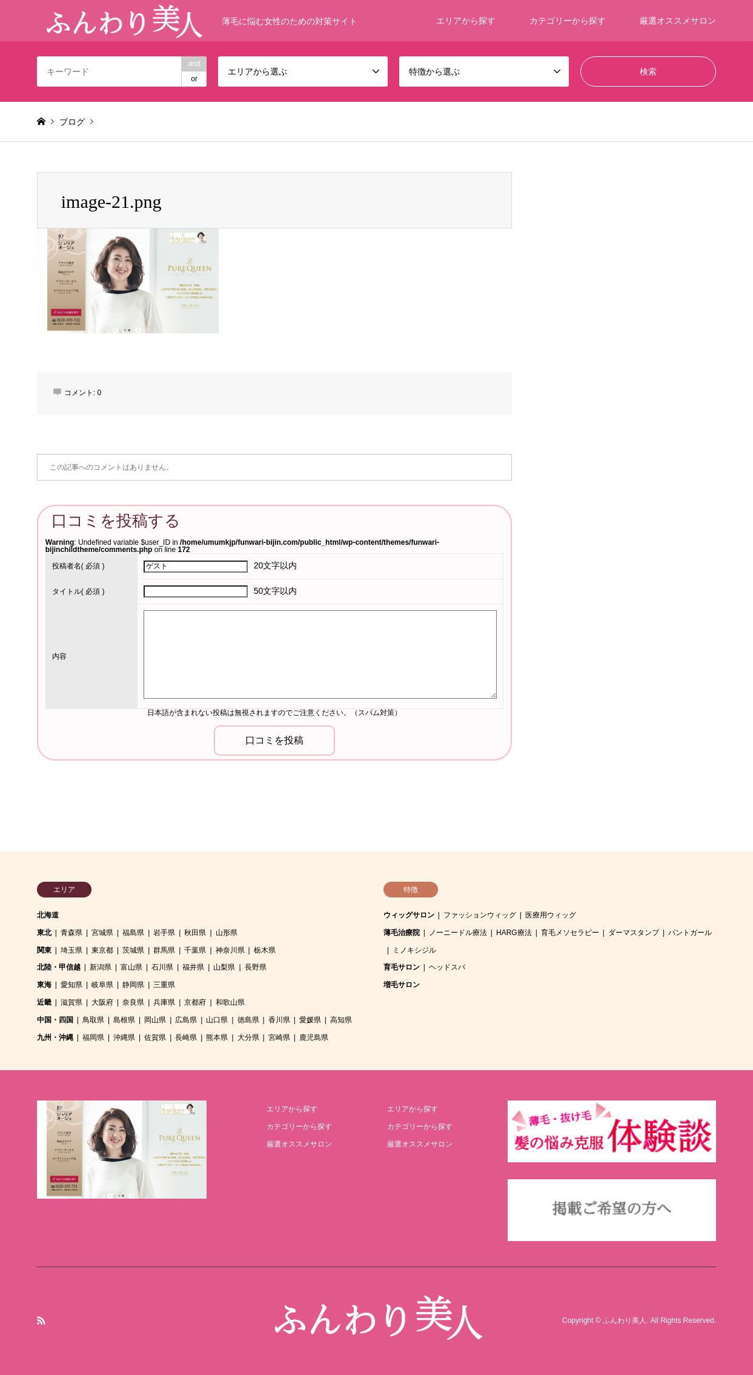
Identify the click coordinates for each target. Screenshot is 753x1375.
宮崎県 (279, 1037)
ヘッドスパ (447, 967)
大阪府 (102, 1002)
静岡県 (133, 984)
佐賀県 (155, 1037)
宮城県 (102, 932)
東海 (44, 984)
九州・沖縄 (55, 1037)
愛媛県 (310, 1020)
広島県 (186, 1020)
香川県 (279, 1020)
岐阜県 (102, 984)
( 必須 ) (78, 566)
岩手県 (164, 932)
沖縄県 (124, 1037)
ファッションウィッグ (479, 915)
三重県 (164, 984)
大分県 (248, 1037)
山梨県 (224, 967)
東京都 (102, 950)
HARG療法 (514, 932)
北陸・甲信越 (59, 967)
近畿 (44, 1002)
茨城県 (133, 950)
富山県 (131, 967)
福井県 (193, 967)
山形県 (226, 932)
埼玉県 (71, 950)
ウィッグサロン (408, 915)
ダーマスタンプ (633, 932)
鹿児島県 (313, 1037)
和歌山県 (230, 1002)
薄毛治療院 (401, 932)
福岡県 (93, 1037)
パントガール (690, 932)
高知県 (341, 1020)
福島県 (133, 932)
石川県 (162, 967)
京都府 (195, 1002)
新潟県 (100, 967)
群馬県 (164, 950)
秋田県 (195, 932)
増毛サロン (401, 984)
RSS (41, 1320)
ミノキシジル (414, 950)
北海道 (48, 915)
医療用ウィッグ (550, 915)
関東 (44, 950)
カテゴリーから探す (567, 20)
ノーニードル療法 (458, 932)
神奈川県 (230, 950)
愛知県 (71, 984)
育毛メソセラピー (570, 932)
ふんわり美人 (624, 1320)
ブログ (72, 122)
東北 (44, 932)
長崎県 (186, 1037)
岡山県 (155, 1020)
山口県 (217, 1020)
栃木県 (265, 950)
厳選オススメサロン (678, 20)
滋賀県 (71, 1002)
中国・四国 (55, 1020)
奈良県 (133, 1002)
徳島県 (248, 1020)
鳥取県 (93, 1020)
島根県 (124, 1020)
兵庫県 (164, 1002)
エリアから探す (466, 20)
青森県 (71, 932)
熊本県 (217, 1037)
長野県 (256, 967)
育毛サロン (401, 967)
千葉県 (195, 950)
